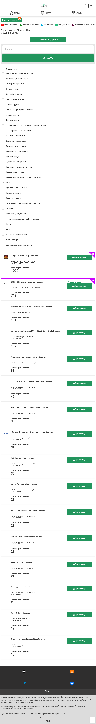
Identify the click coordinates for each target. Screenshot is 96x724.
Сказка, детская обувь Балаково (23, 587)
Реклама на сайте (27, 714)
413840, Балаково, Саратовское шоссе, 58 (23, 362)
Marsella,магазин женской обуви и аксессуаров (29, 510)
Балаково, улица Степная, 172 (20, 619)
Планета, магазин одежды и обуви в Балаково (28, 357)
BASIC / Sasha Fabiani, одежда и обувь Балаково (29, 407)
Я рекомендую (79, 257)
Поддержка (44, 718)
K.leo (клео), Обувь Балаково (22, 562)
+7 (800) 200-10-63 (16, 465)
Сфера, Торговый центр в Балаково (24, 255)
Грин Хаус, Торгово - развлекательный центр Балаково (32, 381)
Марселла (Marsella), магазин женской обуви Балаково (32, 306)
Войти (92, 5)
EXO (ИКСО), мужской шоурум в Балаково (27, 282)
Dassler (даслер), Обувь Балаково (24, 484)
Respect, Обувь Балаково (20, 613)
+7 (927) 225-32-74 (16, 338)
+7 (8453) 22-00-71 (16, 646)
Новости (46, 13)
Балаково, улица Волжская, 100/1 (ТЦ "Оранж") (25, 287)
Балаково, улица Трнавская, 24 (20, 312)
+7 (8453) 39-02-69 (16, 389)
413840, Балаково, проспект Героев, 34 (22, 490)
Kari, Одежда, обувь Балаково (22, 458)
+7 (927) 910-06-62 (16, 594)
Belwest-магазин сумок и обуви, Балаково (27, 536)
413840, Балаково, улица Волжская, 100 (23, 464)
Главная (15, 13)
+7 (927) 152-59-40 (16, 491)
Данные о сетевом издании (11, 714)
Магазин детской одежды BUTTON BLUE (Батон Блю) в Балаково (36, 331)
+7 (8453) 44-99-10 (16, 544)
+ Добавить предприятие (48, 40)
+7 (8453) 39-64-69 (16, 620)
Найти (48, 58)
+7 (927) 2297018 (16, 518)
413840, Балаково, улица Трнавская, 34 (23, 261)
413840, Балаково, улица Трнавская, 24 (23, 337)
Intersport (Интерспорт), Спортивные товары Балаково (32, 432)
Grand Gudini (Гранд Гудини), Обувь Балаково (28, 639)
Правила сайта (60, 714)
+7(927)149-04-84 (16, 263)
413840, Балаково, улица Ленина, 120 (22, 542)
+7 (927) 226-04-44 (16, 439)
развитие (53, 718)
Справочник (79, 13)
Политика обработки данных (44, 714)
